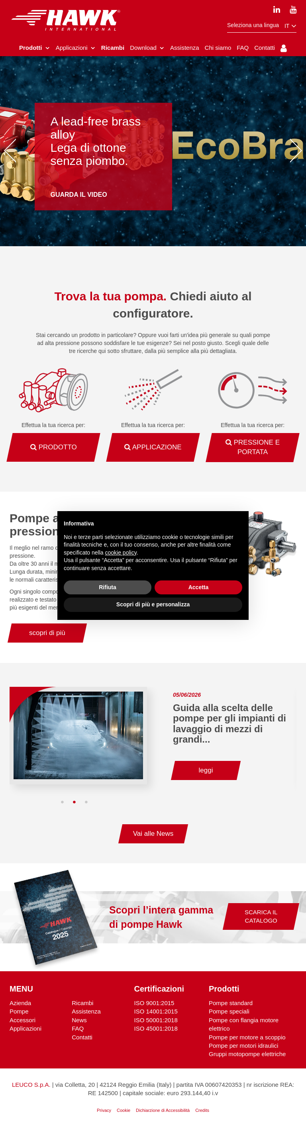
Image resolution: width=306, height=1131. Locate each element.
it (290, 26)
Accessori (22, 1021)
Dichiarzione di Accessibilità (163, 1111)
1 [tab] (63, 804)
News (79, 1021)
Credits (202, 1111)
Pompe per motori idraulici (243, 1046)
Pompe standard (231, 1004)
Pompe (19, 1012)
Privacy (104, 1111)
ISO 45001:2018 (156, 1029)
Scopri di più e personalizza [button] (153, 604)
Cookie (123, 1111)
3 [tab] (86, 804)
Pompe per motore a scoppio (247, 1038)
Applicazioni (25, 1029)
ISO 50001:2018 (156, 1021)
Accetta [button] (198, 587)
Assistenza (86, 1012)
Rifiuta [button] (107, 587)
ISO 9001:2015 (154, 1004)
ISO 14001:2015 (156, 1012)
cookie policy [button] (121, 552)
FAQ (78, 1029)
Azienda (20, 1004)
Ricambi (82, 1004)
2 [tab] (74, 804)
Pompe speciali (229, 1012)
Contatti (82, 1038)
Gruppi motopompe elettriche (247, 1055)
